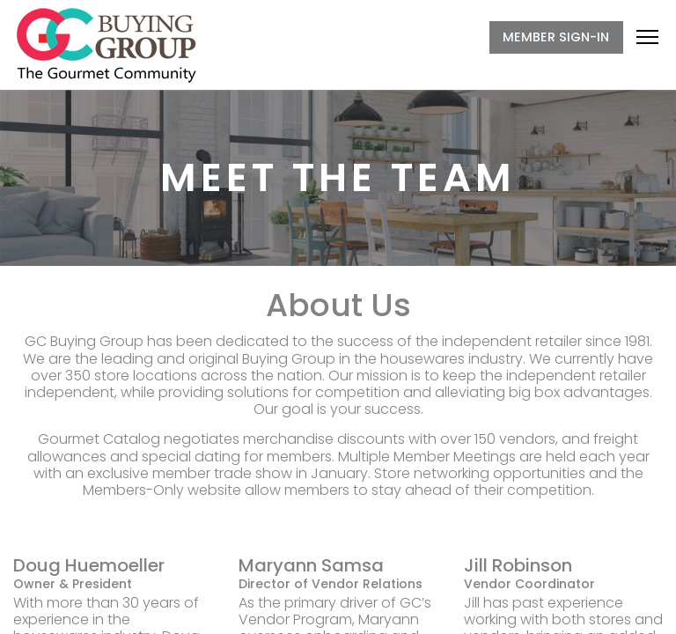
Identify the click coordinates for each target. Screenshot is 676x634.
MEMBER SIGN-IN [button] (556, 37)
